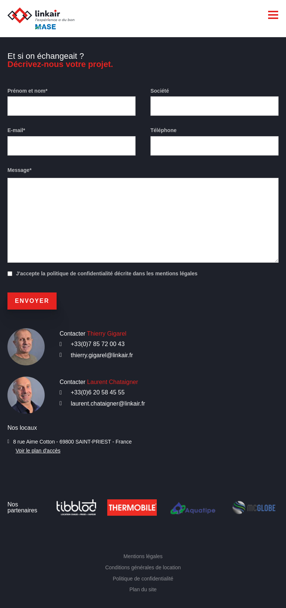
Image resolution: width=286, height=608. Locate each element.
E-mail (16, 130)
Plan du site (143, 589)
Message (19, 170)
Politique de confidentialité (143, 578)
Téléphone (163, 130)
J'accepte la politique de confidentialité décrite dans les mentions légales (109, 273)
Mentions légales (143, 556)
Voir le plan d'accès (40, 450)
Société (159, 91)
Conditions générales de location (143, 567)
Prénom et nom (29, 91)
